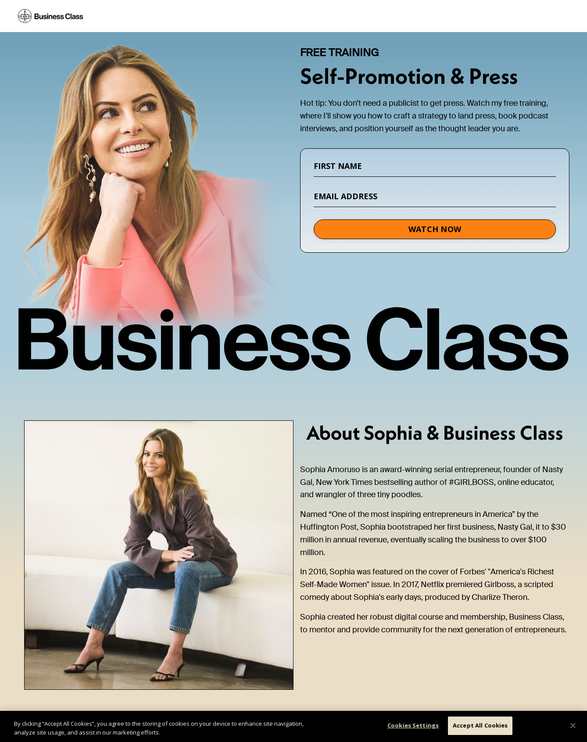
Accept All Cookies (480, 725)
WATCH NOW (434, 229)
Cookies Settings (413, 725)
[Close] (573, 725)
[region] (293, 726)
